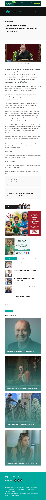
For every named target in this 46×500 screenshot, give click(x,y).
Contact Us (14, 491)
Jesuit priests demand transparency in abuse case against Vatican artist (23, 155)
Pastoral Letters (20, 487)
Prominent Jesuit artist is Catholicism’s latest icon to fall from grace (21, 171)
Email (7, 304)
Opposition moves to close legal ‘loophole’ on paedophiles (22, 463)
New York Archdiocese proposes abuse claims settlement (22, 388)
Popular (23, 258)
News (6, 487)
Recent (11, 258)
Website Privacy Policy (31, 489)
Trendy (35, 258)
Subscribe (9, 311)
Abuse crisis (9, 21)
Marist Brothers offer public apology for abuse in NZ (20, 351)
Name (7, 299)
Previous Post (12, 179)
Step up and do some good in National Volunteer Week (24, 279)
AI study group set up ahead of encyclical (25, 262)
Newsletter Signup (10, 489)
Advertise (8, 491)
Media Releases (12, 487)
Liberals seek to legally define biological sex (26, 270)
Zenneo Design (15, 495)
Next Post (11, 191)
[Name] (23, 301)
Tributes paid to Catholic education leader (26, 287)
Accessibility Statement (20, 489)
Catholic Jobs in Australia (31, 487)
